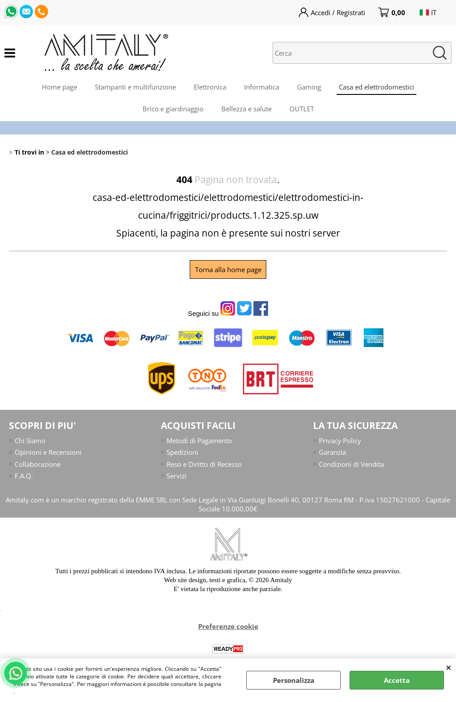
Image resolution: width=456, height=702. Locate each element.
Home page (59, 86)
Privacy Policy (340, 440)
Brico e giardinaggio (173, 108)
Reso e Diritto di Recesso (204, 464)
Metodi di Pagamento (199, 440)
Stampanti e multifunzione (135, 86)
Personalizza (293, 680)
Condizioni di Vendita (351, 464)
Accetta (397, 680)
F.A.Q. (24, 475)
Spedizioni (182, 452)
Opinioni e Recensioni (48, 452)
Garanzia (332, 452)
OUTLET (301, 108)
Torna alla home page (228, 269)
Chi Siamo (30, 440)
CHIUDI (449, 667)
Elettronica (210, 86)
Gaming (309, 86)
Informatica (261, 86)
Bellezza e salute (246, 108)
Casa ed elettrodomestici (376, 86)
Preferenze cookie (228, 626)
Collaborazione (38, 464)
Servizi (177, 475)
